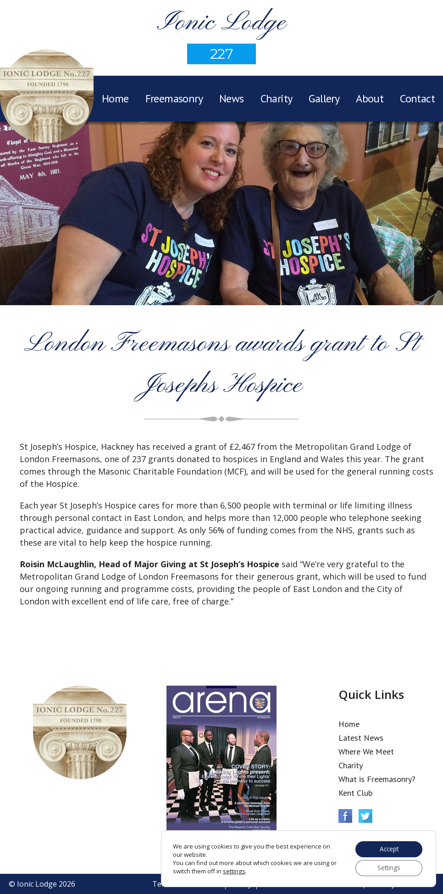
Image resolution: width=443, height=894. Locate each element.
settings (234, 870)
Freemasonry (174, 98)
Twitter (365, 816)
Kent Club (355, 793)
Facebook (345, 816)
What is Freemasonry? (376, 779)
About (369, 98)
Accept (387, 848)
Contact (417, 98)
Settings (387, 867)
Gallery (324, 98)
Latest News (360, 737)
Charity (276, 98)
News (231, 98)
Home (115, 98)
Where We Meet (366, 751)
